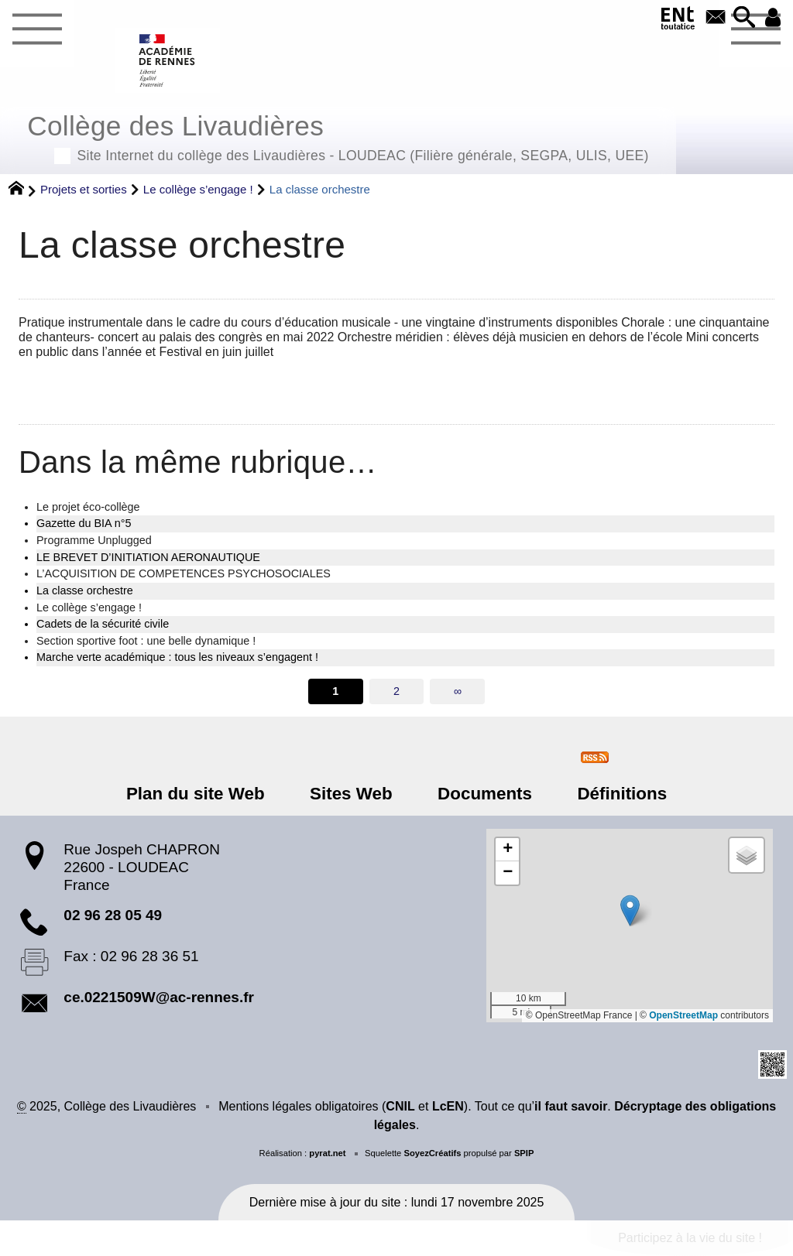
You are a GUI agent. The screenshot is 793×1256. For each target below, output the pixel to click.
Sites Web (354, 793)
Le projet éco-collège (88, 507)
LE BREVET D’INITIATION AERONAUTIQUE (148, 557)
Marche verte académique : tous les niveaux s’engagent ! (177, 657)
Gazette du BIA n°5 (84, 523)
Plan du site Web (204, 793)
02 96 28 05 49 (113, 915)
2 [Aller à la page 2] (396, 691)
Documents (481, 793)
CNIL (400, 1106)
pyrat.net (327, 1153)
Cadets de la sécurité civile (102, 624)
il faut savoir (570, 1106)
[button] (742, 18)
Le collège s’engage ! (198, 189)
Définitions (613, 793)
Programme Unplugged (94, 540)
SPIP (524, 1153)
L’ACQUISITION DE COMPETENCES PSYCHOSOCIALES (183, 573)
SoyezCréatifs (432, 1153)
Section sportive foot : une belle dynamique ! (146, 641)
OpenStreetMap (683, 1015)
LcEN (448, 1106)
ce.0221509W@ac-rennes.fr (159, 997)
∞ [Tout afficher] (458, 691)
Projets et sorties (83, 189)
